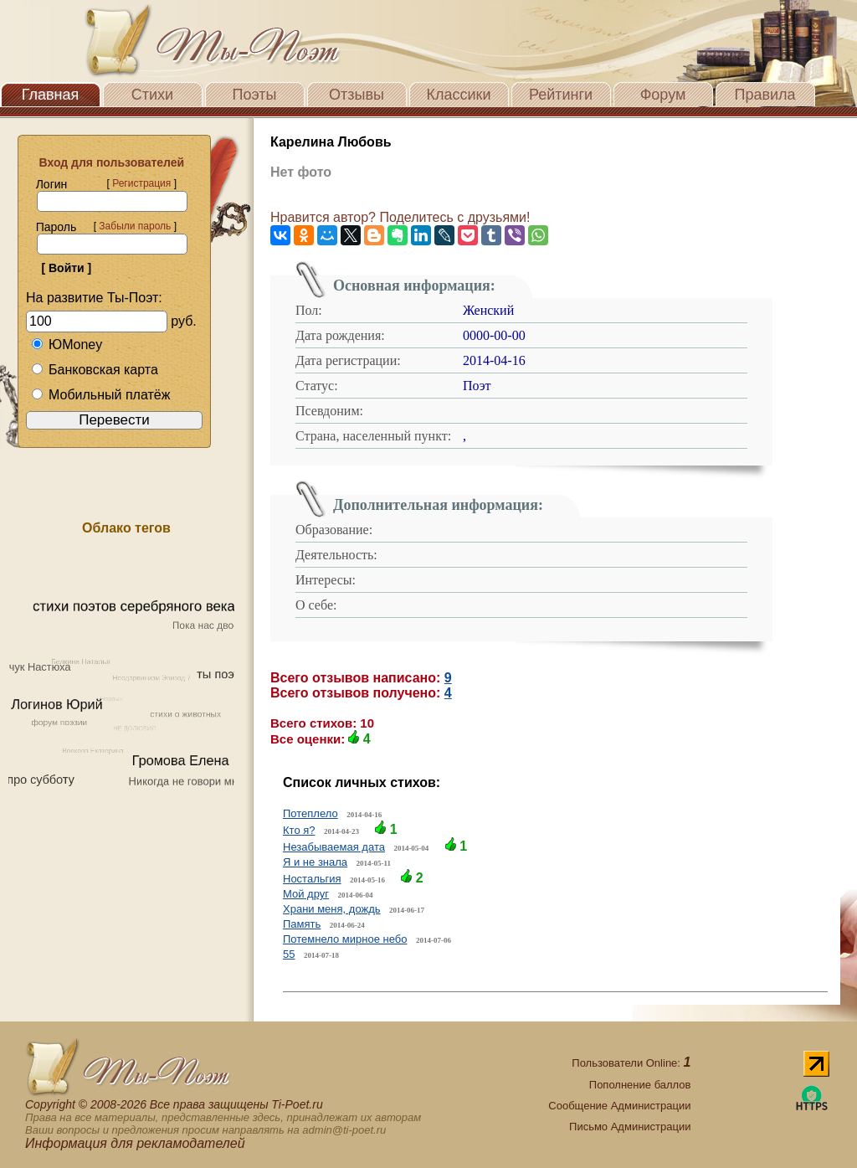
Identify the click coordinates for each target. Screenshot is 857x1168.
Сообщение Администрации (619, 1105)
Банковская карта (94, 370)
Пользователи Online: (631, 1063)
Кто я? (299, 830)
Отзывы (356, 94)
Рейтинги (561, 94)
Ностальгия (312, 878)
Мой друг (306, 894)
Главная (51, 94)
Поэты (255, 94)
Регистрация (141, 183)
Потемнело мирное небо (345, 939)
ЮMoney (66, 344)
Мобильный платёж (100, 395)
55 (289, 954)
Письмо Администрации (629, 1126)
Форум (663, 94)
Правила (764, 94)
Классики (459, 94)
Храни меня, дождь (332, 909)
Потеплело (310, 813)
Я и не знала (315, 862)
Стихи (152, 94)
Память (302, 924)
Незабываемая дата (334, 847)
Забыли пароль (135, 226)
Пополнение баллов (640, 1084)
